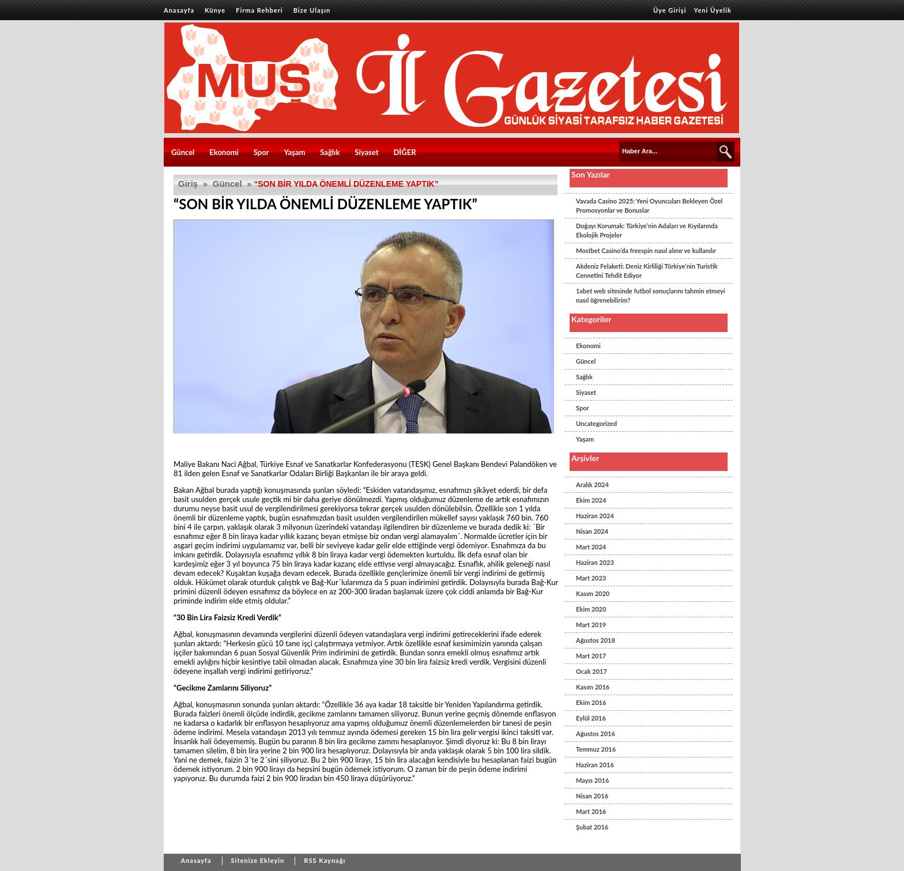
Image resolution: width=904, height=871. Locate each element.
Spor (261, 152)
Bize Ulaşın (312, 10)
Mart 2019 (591, 624)
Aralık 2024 (592, 484)
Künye (215, 10)
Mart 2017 (591, 655)
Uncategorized (596, 423)
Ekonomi (224, 152)
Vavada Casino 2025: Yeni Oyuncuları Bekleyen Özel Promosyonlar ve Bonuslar (649, 205)
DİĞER (404, 152)
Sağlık (330, 152)
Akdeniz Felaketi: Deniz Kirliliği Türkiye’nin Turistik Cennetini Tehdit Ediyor (647, 270)
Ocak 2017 (591, 671)
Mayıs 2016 (592, 780)
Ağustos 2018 (595, 640)
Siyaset (366, 152)
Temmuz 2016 (596, 749)
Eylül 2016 (591, 718)
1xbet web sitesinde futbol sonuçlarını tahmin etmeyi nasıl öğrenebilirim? (650, 295)
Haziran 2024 (595, 515)
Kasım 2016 (592, 687)
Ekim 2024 (591, 500)
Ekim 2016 (591, 702)
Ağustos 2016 (595, 733)
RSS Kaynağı (324, 860)
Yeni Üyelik (713, 10)
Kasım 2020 (592, 593)
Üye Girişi (670, 10)
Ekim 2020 (591, 609)
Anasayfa (179, 10)
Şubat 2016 (592, 827)
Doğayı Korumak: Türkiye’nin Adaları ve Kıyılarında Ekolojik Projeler (647, 230)
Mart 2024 (591, 546)
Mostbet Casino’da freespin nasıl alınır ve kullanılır (646, 250)
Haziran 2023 (595, 562)
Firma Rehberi (259, 10)
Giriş (188, 183)
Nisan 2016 (592, 796)
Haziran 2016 (595, 764)
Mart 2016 (591, 811)
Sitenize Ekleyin (258, 860)
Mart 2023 (591, 578)
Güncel (182, 152)
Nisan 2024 (592, 531)
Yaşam (295, 152)
